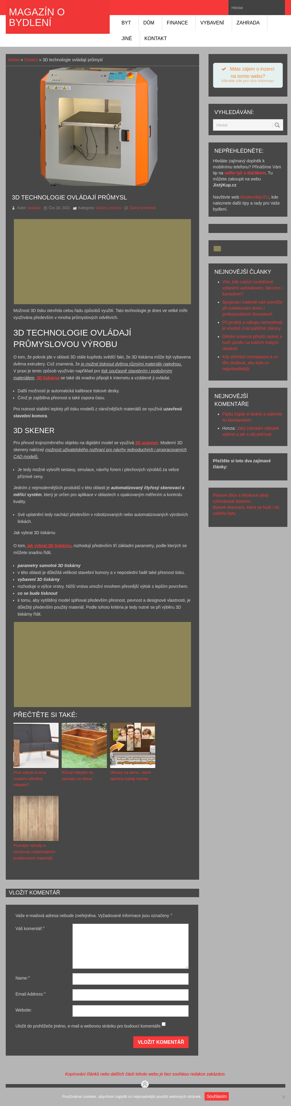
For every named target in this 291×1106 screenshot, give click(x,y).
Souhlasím (217, 1096)
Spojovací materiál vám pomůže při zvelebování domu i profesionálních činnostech (252, 308)
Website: (23, 1010)
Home (13, 59)
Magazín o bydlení (37, 17)
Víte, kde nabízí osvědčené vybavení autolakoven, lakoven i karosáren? (252, 287)
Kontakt (155, 38)
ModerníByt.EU (255, 197)
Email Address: (30, 993)
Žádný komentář (143, 208)
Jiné (126, 38)
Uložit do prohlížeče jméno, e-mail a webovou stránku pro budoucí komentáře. (88, 1026)
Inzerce (115, 208)
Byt (126, 22)
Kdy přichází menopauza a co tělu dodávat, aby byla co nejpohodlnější (250, 362)
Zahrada (248, 22)
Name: (22, 977)
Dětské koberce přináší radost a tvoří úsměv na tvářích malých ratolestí (252, 342)
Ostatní (31, 59)
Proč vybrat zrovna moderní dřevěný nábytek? (29, 778)
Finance (177, 22)
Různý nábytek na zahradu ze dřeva (77, 775)
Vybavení (212, 22)
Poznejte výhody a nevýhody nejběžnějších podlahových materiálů (34, 851)
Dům (148, 22)
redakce (34, 208)
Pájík (227, 414)
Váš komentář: (30, 928)
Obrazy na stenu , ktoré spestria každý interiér (130, 775)
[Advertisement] (104, 261)
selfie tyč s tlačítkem (245, 173)
